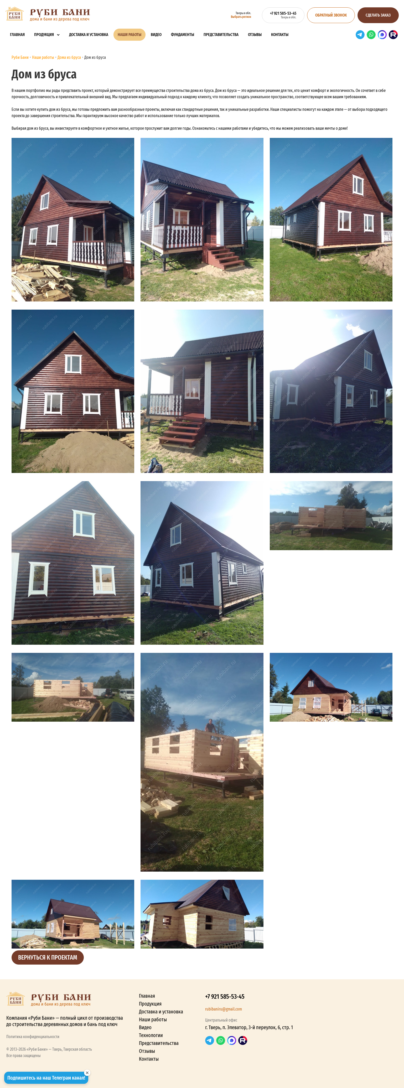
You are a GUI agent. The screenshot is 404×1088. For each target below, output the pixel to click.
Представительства (221, 34)
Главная (17, 34)
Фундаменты (182, 34)
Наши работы (129, 34)
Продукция (44, 34)
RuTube (393, 34)
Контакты (279, 34)
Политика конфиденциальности (32, 1036)
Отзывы (255, 34)
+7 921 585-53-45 (225, 996)
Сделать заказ (378, 15)
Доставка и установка (88, 34)
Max (382, 34)
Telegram (360, 34)
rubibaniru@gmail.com (223, 1009)
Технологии (151, 1035)
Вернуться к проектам (47, 957)
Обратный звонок (331, 15)
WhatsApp (371, 34)
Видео (156, 34)
